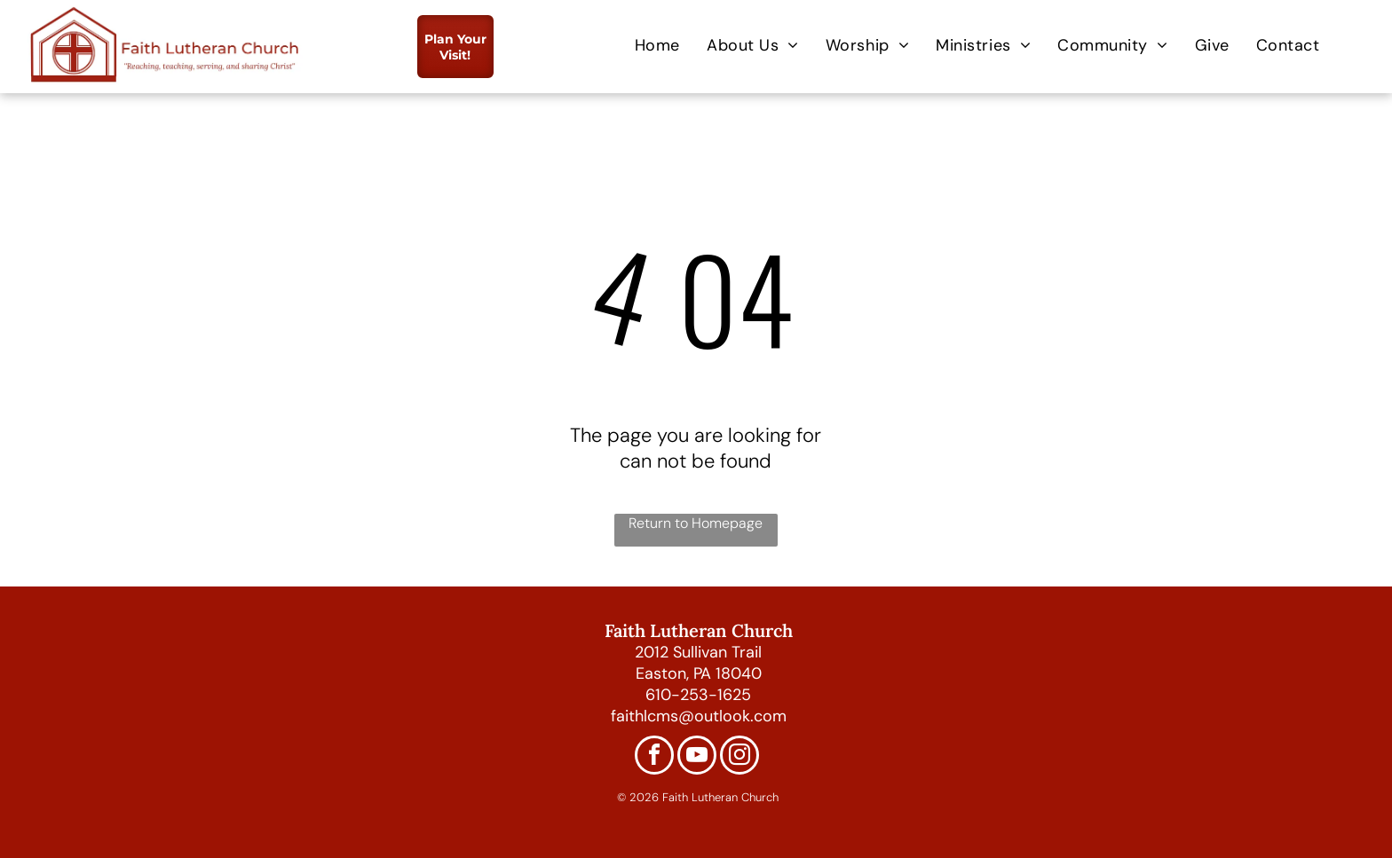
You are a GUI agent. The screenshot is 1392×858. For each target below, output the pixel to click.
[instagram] (739, 757)
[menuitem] (657, 45)
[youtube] (696, 757)
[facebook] (654, 757)
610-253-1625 (698, 694)
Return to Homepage (696, 523)
